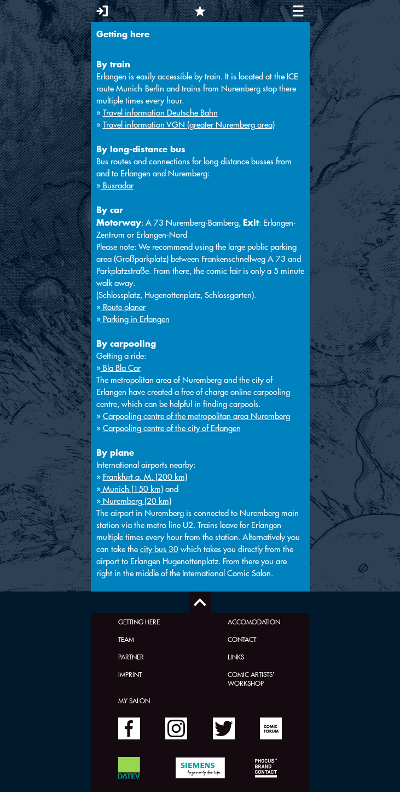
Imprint (130, 674)
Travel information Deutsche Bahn (160, 112)
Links (236, 656)
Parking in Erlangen (135, 319)
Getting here (139, 621)
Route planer (123, 307)
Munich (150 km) (132, 489)
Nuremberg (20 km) (136, 501)
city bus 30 (159, 549)
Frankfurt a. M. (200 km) (145, 477)
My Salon (134, 700)
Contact (242, 639)
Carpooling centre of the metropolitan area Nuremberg (196, 416)
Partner (131, 656)
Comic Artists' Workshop (251, 678)
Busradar (117, 185)
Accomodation (254, 621)
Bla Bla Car (121, 368)
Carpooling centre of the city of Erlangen (172, 428)
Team (126, 639)
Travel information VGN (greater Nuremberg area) (189, 124)
